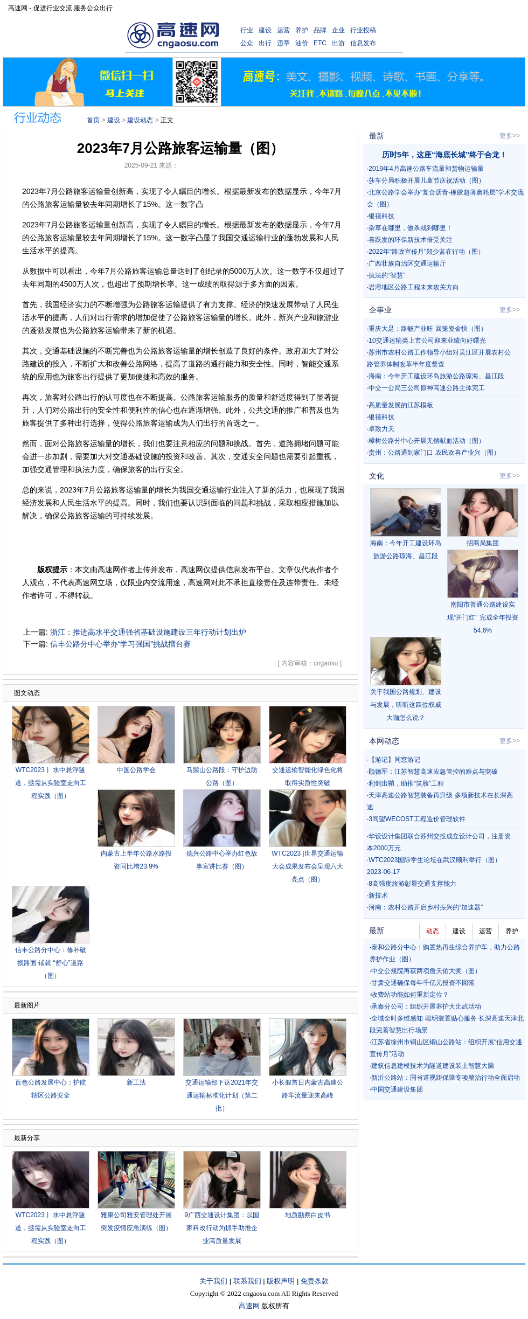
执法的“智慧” (387, 275)
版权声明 (281, 1281)
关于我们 (213, 1281)
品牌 (320, 30)
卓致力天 (381, 429)
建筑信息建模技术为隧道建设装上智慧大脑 (432, 1066)
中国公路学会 (136, 770)
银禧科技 (381, 216)
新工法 (136, 1082)
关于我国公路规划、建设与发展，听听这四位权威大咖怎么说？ (405, 704)
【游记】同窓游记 (394, 759)
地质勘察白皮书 (307, 1215)
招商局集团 (483, 543)
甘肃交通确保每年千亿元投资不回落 (423, 983)
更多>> (509, 136)
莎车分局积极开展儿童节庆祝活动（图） (427, 180)
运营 (283, 30)
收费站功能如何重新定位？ (410, 994)
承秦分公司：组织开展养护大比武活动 (426, 1006)
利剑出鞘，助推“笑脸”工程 (406, 783)
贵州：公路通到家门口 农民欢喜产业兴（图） (434, 452)
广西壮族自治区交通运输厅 (407, 263)
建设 (265, 30)
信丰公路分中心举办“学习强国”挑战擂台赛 (120, 644)
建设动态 (140, 120)
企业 (338, 30)
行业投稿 (363, 30)
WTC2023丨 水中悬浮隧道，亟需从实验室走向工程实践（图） (50, 783)
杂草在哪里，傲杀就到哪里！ (411, 228)
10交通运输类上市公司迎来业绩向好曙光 (427, 340)
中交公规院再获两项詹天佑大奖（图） (426, 971)
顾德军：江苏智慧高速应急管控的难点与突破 (433, 771)
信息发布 (363, 43)
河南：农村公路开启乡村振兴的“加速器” (426, 907)
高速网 (249, 1306)
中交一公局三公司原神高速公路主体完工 (427, 388)
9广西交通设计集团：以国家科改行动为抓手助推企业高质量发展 (221, 1228)
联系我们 (247, 1281)
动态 (432, 931)
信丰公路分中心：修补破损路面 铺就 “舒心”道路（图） (50, 963)
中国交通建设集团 (397, 1089)
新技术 (378, 895)
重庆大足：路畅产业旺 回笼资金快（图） (428, 328)
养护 (301, 30)
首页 (93, 120)
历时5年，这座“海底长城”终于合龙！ (444, 154)
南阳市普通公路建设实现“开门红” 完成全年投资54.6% (482, 617)
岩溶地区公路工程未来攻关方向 (414, 287)
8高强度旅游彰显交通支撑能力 (412, 883)
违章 (283, 43)
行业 (246, 30)
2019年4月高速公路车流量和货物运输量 (426, 168)
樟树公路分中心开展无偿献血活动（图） (427, 441)
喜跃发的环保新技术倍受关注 (411, 240)
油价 (301, 43)
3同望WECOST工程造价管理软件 (417, 819)
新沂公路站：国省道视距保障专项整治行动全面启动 (445, 1077)
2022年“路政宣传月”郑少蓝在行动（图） (426, 251)
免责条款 (315, 1281)
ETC (320, 43)
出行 (265, 43)
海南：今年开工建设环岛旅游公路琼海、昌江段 (436, 376)
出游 (338, 43)
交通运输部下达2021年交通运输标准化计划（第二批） (221, 1095)
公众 (246, 43)
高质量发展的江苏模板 (401, 405)
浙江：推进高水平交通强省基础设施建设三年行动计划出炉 (148, 632)
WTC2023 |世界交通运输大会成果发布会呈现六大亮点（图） (307, 866)
